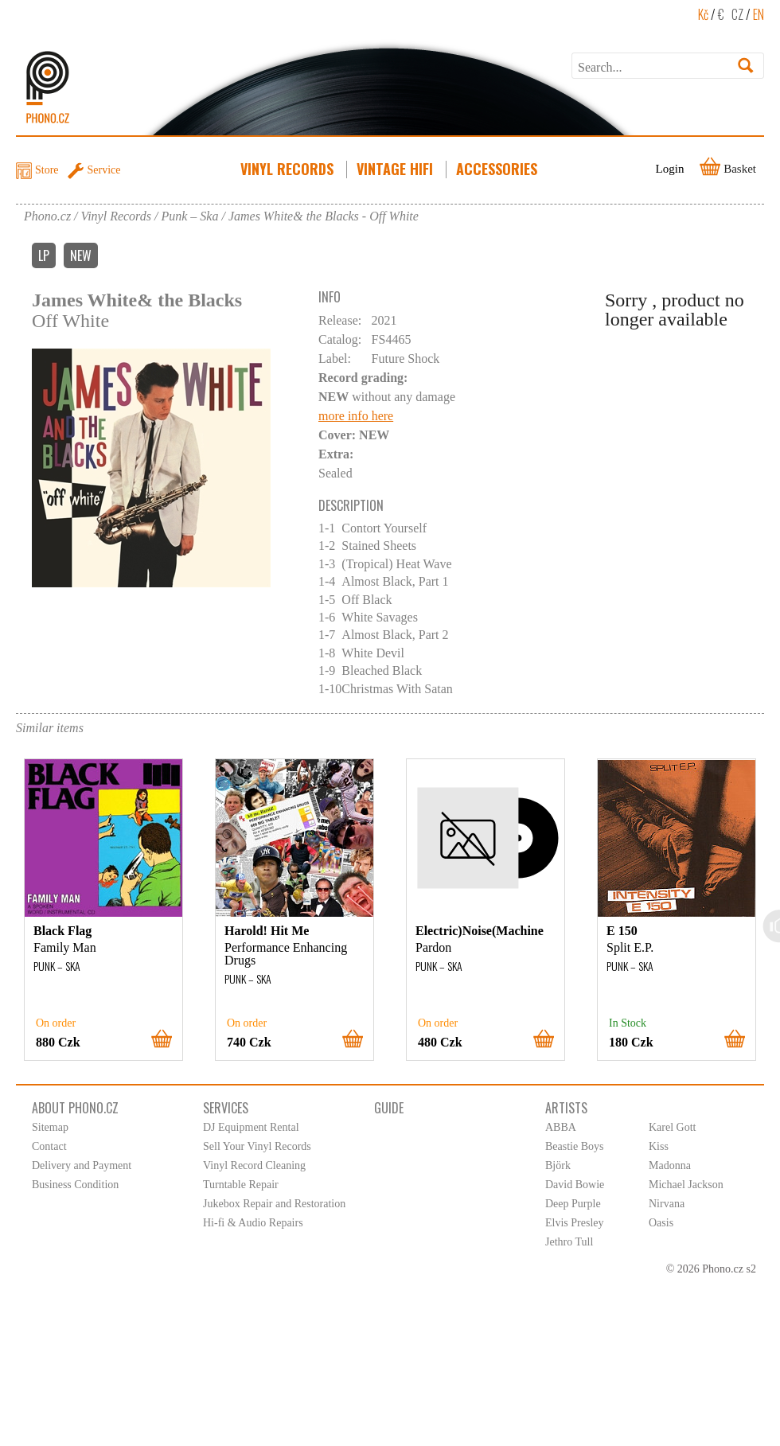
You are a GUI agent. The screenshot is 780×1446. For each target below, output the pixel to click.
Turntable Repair (241, 1185)
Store (47, 170)
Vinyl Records (288, 168)
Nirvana (666, 1204)
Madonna (670, 1165)
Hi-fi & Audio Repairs (253, 1223)
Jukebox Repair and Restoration (274, 1204)
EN (758, 14)
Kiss (659, 1146)
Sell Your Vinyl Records (257, 1146)
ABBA (560, 1127)
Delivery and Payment (81, 1165)
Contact (49, 1146)
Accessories (498, 168)
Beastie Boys (574, 1146)
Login (670, 168)
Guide (389, 1107)
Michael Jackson (686, 1185)
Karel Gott (672, 1127)
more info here (355, 416)
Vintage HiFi (396, 168)
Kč (703, 14)
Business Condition (75, 1185)
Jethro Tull (569, 1242)
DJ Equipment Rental (251, 1127)
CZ (737, 14)
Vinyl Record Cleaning (254, 1165)
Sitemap (50, 1127)
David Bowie (574, 1185)
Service (104, 170)
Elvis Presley (574, 1223)
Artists (566, 1107)
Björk (558, 1165)
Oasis (661, 1223)
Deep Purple (573, 1204)
